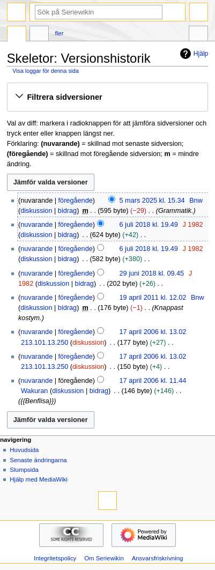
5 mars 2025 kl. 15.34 (152, 200)
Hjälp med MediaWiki (39, 479)
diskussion (36, 210)
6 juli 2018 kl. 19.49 (149, 224)
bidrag (67, 210)
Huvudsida (24, 450)
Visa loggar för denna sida (45, 71)
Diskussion (39, 34)
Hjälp (192, 53)
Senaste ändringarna (38, 460)
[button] (107, 97)
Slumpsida (24, 470)
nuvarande (36, 224)
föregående (75, 200)
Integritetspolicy (55, 558)
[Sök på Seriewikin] (98, 12)
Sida (17, 34)
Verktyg (198, 34)
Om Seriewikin (104, 558)
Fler (59, 33)
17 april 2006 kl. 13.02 (153, 332)
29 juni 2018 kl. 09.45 (152, 273)
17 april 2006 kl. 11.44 (153, 380)
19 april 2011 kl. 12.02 (153, 297)
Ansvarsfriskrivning (157, 558)
